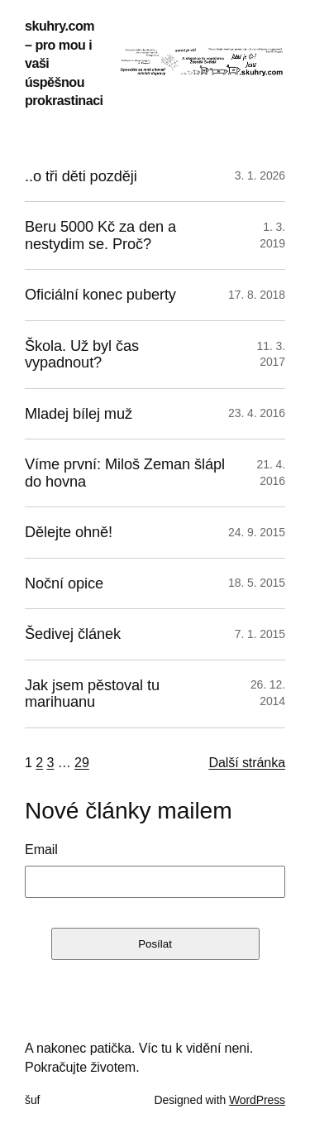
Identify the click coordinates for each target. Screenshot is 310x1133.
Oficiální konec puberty (100, 294)
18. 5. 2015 (256, 582)
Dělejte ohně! (68, 532)
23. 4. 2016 (256, 413)
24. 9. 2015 (256, 532)
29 (81, 762)
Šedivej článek (73, 634)
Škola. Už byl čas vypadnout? (82, 354)
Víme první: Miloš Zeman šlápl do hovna (125, 472)
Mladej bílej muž (78, 414)
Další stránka (246, 762)
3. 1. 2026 (260, 175)
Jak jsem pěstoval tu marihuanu (92, 693)
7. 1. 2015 (260, 634)
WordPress (257, 1100)
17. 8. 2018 (256, 294)
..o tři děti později (81, 176)
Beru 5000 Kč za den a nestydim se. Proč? (100, 235)
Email (41, 849)
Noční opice (64, 583)
